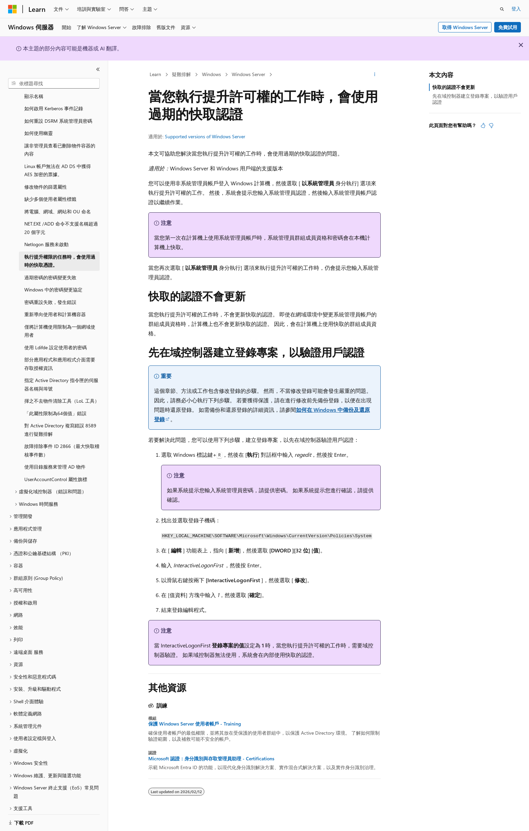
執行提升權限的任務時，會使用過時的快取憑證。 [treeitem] (59, 252)
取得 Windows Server (465, 27)
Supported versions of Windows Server (205, 136)
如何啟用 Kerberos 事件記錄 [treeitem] (53, 100)
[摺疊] (98, 69)
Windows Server (248, 74)
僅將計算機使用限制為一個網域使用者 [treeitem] (59, 322)
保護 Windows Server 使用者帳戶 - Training (194, 724)
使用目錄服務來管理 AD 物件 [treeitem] (54, 458)
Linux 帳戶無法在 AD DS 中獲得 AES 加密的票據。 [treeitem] (57, 162)
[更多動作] (375, 74)
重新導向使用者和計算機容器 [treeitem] (55, 306)
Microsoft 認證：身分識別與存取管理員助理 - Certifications (211, 759)
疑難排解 (181, 74)
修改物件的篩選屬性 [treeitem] (45, 178)
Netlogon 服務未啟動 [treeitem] (46, 236)
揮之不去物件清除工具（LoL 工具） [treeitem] (61, 392)
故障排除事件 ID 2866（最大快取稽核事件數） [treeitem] (61, 442)
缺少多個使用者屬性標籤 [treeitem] (50, 191)
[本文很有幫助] (483, 125)
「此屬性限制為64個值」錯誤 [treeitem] (55, 405)
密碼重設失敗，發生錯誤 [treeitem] (50, 294)
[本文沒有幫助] (491, 125)
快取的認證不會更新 (453, 87)
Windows (211, 74)
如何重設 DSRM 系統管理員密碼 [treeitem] (58, 113)
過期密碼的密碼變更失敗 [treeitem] (50, 269)
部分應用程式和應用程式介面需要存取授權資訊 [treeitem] (59, 355)
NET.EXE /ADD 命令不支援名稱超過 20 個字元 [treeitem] (61, 219)
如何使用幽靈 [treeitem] (38, 125)
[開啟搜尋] (502, 9)
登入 (516, 8)
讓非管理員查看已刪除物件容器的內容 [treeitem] (59, 141)
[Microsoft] (12, 9)
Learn (155, 74)
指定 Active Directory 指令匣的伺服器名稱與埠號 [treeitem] (61, 376)
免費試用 (507, 27)
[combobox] (54, 83)
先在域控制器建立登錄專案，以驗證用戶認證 (475, 99)
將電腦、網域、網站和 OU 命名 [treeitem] (57, 203)
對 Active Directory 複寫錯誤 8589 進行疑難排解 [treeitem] (60, 421)
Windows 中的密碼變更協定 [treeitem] (53, 281)
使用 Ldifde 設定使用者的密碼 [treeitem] (55, 339)
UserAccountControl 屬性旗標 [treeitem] (55, 471)
